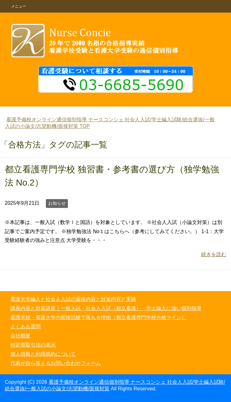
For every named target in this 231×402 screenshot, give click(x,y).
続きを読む (213, 254)
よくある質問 (25, 326)
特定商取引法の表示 (33, 344)
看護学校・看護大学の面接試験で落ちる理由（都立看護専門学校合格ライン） (98, 317)
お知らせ (57, 203)
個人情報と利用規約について (43, 354)
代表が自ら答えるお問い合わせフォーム (55, 363)
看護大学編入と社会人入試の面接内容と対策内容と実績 (73, 299)
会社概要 (20, 335)
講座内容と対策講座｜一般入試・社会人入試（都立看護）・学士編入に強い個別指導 (105, 308)
